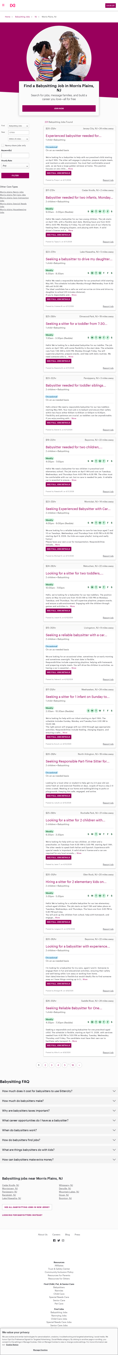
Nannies (59, 1290)
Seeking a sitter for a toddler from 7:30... (76, 323)
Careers (56, 1234)
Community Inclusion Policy (59, 1272)
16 (73, 1065)
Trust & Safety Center (59, 1268)
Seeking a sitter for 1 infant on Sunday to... (78, 697)
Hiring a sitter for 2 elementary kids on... (76, 882)
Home (7, 16)
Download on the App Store (59, 1251)
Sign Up (110, 5)
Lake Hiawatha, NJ (11, 1198)
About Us (42, 1234)
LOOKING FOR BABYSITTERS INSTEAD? (22, 1215)
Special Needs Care (59, 1297)
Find (3, 125)
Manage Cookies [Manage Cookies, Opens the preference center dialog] (40, 1350)
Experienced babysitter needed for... (73, 136)
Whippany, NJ (66, 1185)
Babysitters (59, 1287)
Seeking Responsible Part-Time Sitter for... (77, 761)
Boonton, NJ (65, 1198)
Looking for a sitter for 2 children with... (75, 820)
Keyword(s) (6, 150)
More (70, 169)
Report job (108, 180)
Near (3, 132)
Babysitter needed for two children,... (74, 447)
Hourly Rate (6, 160)
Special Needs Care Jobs (59, 1322)
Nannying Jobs (59, 1315)
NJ (36, 16)
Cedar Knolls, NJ (10, 1185)
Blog (67, 1234)
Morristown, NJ (10, 1188)
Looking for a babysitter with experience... (78, 946)
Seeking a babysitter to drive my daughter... (79, 259)
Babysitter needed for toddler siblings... (76, 385)
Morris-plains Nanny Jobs (12, 192)
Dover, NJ (64, 1195)
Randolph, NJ (9, 1195)
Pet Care (59, 1303)
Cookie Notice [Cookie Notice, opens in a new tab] (12, 1345)
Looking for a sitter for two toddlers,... (74, 573)
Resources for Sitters (59, 1278)
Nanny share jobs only (15, 145)
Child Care (59, 1293)
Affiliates (59, 1265)
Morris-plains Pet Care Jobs (13, 195)
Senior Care (59, 1300)
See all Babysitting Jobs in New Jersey (27, 1207)
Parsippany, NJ (9, 1191)
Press (77, 1234)
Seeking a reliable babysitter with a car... (76, 635)
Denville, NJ (65, 1188)
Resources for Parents (59, 1275)
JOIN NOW (59, 108)
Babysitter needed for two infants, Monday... (79, 197)
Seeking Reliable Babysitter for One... (74, 1008)
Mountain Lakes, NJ (69, 1191)
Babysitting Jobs (22, 16)
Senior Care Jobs (59, 1325)
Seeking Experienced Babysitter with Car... (78, 509)
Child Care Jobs (59, 1318)
